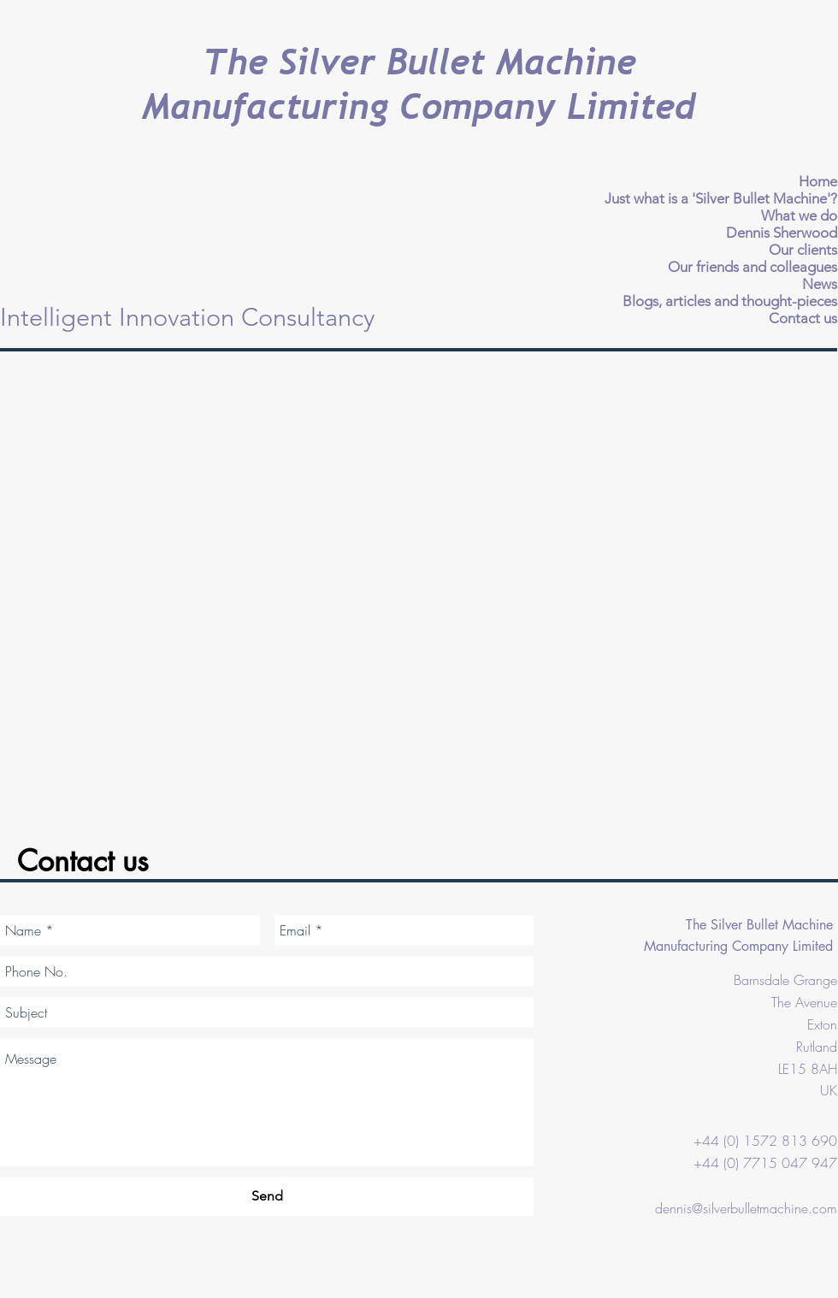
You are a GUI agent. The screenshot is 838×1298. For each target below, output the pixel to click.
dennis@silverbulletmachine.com (746, 1208)
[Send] (267, 1196)
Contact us (803, 318)
